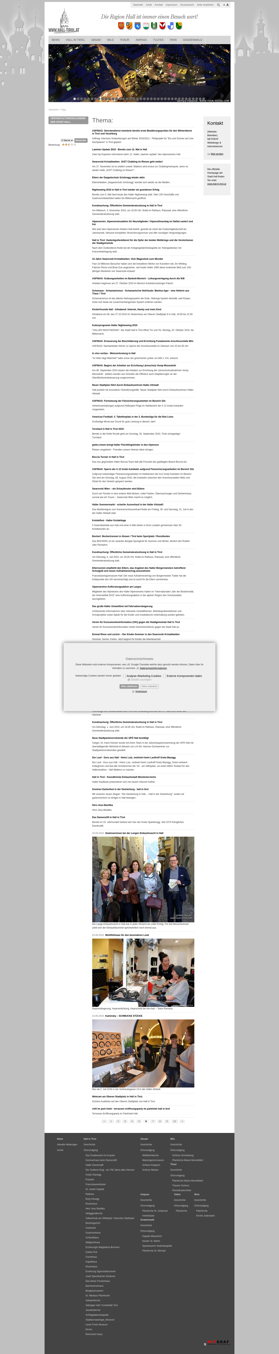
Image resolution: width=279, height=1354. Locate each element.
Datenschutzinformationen (153, 668)
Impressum (141, 691)
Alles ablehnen (129, 686)
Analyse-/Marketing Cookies (144, 675)
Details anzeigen (141, 679)
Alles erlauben (149, 686)
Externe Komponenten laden (184, 675)
